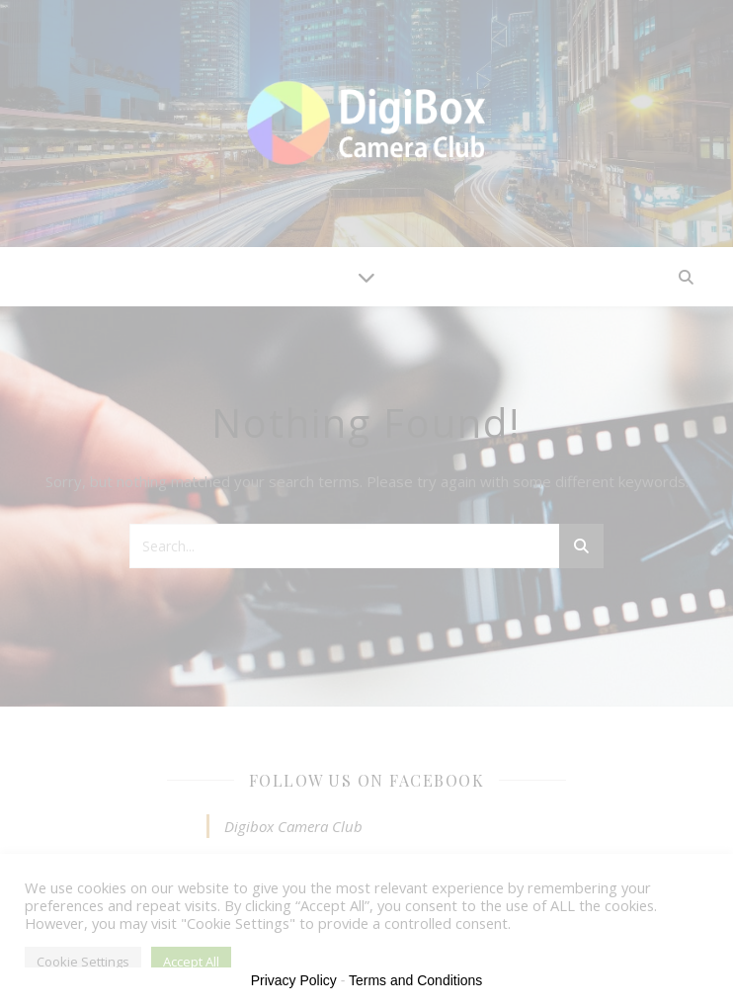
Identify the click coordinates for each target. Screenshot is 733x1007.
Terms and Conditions (415, 980)
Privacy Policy (294, 980)
